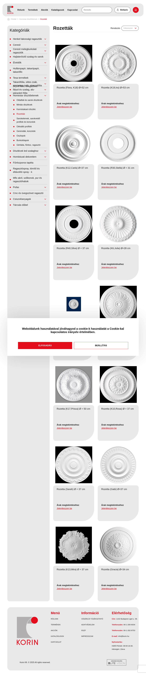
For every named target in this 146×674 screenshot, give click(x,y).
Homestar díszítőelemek (28, 19)
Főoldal (13, 19)
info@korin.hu (123, 636)
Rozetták (43, 19)
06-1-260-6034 (129, 625)
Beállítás (101, 345)
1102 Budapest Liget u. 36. (126, 619)
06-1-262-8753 (129, 630)
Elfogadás (45, 345)
